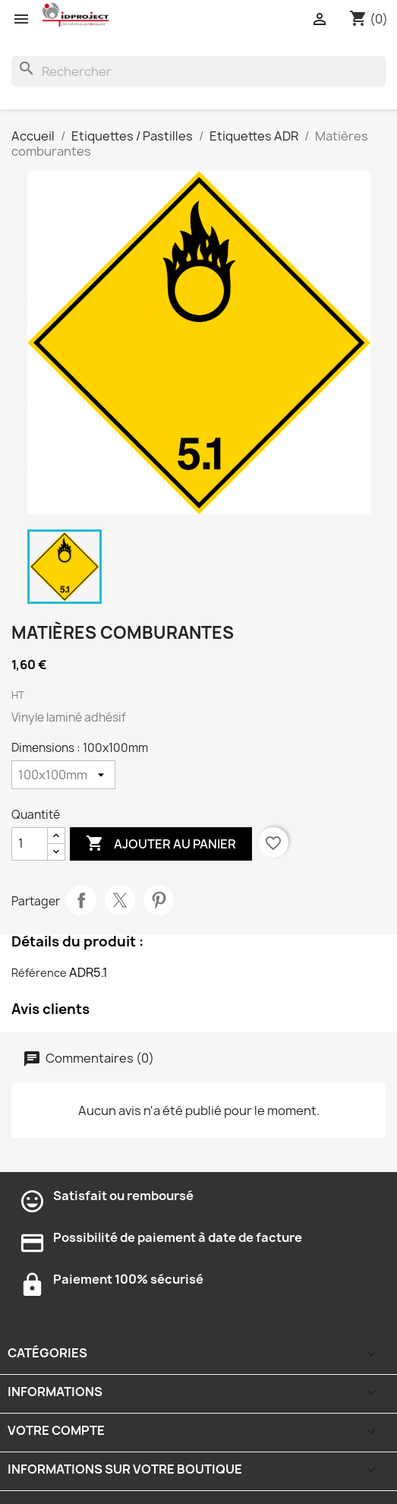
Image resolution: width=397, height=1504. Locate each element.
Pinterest (158, 900)
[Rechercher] (198, 71)
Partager (81, 900)
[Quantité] (29, 844)
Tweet (120, 900)
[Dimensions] (63, 774)
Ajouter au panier (161, 844)
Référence (39, 972)
